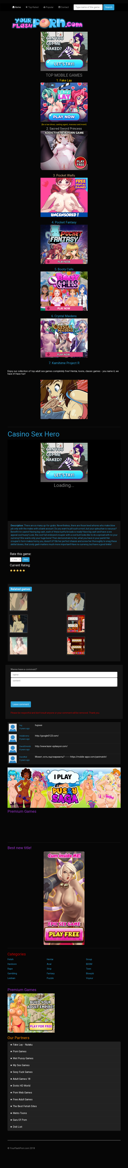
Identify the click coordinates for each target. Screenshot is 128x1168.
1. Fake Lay (64, 102)
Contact (63, 7)
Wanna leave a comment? (24, 669)
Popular (48, 7)
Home (16, 7)
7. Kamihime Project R (64, 363)
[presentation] (34, 695)
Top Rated (32, 7)
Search (108, 7)
